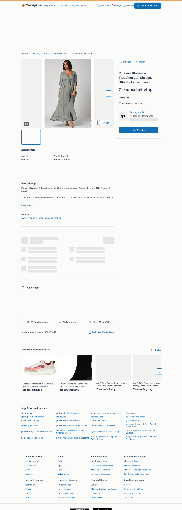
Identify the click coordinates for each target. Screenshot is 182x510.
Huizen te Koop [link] (64, 485)
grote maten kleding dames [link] (68, 413)
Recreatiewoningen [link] (66, 497)
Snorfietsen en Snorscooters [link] (136, 474)
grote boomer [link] (97, 417)
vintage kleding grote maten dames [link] (106, 413)
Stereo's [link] (28, 470)
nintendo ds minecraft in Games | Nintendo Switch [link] (70, 431)
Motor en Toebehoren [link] (100, 470)
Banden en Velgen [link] (99, 461)
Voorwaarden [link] (62, 5)
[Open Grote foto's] (94, 123)
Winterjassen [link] (96, 497)
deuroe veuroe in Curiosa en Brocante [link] (72, 438)
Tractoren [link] (128, 497)
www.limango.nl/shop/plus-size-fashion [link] (41, 218)
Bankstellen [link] (30, 485)
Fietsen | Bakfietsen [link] (132, 465)
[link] (31, 5)
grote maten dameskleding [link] (68, 420)
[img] (31, 137)
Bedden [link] (28, 489)
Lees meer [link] (28, 205)
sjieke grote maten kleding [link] (32, 417)
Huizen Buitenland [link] (66, 493)
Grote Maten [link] (26, 413)
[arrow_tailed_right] (159, 371)
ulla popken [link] (131, 413)
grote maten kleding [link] (30, 420)
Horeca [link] (127, 485)
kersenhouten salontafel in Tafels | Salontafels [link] (141, 425)
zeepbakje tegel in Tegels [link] (32, 438)
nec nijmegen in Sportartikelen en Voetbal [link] (140, 431)
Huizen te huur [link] (64, 489)
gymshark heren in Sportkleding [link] (105, 432)
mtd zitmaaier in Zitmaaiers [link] (103, 425)
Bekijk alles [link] (156, 350)
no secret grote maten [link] (135, 417)
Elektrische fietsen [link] (132, 461)
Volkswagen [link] (63, 474)
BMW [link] (60, 461)
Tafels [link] (27, 497)
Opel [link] (60, 465)
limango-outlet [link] (137, 112)
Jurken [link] (94, 485)
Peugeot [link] (61, 470)
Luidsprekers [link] (30, 465)
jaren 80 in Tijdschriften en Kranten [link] (36, 432)
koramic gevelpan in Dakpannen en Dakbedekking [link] (106, 437)
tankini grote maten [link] (30, 425)
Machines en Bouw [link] (132, 493)
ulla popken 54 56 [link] (98, 420)
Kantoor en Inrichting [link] (133, 489)
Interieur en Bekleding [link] (100, 474)
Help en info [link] (49, 5)
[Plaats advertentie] (147, 6)
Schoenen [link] (95, 493)
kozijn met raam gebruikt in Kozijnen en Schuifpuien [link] (143, 437)
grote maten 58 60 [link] (134, 420)
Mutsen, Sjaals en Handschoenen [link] (105, 489)
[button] (115, 5)
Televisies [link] (29, 474)
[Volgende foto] (109, 93)
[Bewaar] (105, 123)
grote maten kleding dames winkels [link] (71, 425)
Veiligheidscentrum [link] (78, 5)
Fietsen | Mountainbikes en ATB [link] (137, 470)
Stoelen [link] (28, 493)
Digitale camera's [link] (32, 461)
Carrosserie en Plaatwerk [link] (102, 465)
